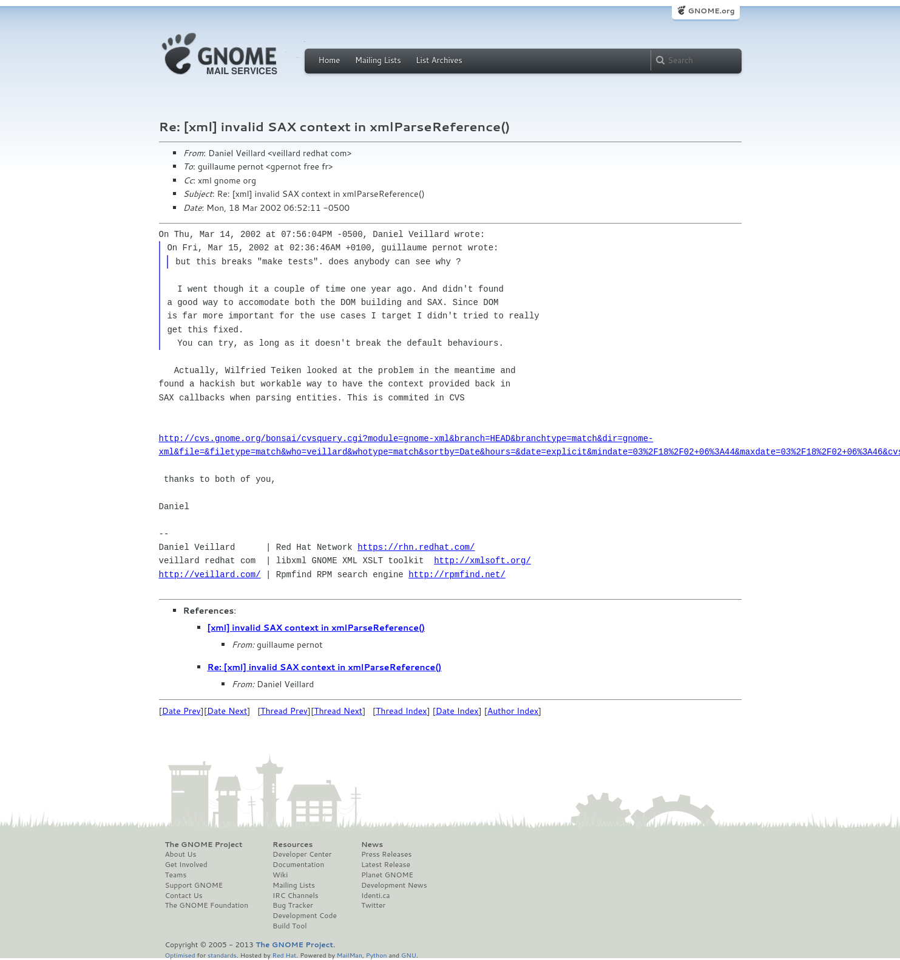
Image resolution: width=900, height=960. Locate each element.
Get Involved (186, 864)
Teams (176, 875)
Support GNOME (194, 885)
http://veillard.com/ (210, 574)
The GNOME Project (204, 844)
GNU (408, 954)
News (372, 844)
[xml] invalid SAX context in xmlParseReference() (316, 628)
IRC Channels (295, 895)
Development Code (304, 916)
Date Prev (181, 711)
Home (329, 60)
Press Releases (386, 854)
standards (222, 954)
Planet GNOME (387, 875)
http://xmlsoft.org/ (482, 560)
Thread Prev (284, 711)
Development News (394, 885)
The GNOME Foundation (207, 905)
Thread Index (401, 711)
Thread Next (338, 711)
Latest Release (385, 864)
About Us (181, 854)
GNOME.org (711, 10)
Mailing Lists (378, 60)
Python (376, 954)
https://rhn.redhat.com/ (416, 547)
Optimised (180, 954)
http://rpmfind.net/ (457, 574)
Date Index (457, 711)
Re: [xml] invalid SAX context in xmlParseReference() (325, 667)
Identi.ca (375, 895)
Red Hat (284, 954)
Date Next (227, 711)
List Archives (439, 60)
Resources (292, 844)
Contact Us (184, 895)
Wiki (280, 875)
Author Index (512, 711)
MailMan (349, 954)
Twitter (373, 905)
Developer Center (301, 854)
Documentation (298, 864)
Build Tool (289, 926)
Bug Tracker (292, 905)
